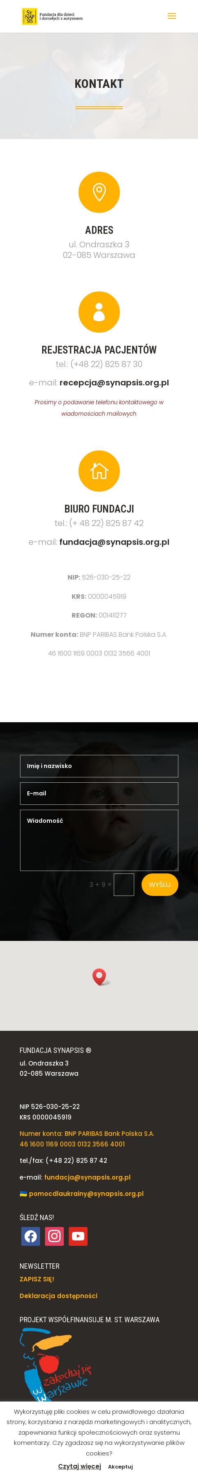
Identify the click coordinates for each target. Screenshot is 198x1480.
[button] (171, 21)
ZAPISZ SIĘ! (37, 1279)
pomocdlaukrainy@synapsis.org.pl (86, 1193)
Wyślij (160, 884)
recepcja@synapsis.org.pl (114, 382)
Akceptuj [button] (120, 1467)
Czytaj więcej (79, 1466)
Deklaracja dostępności (58, 1296)
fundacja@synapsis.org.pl (114, 542)
